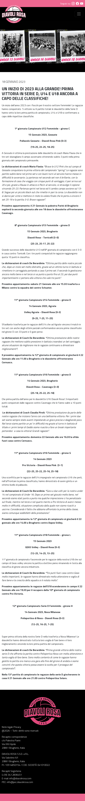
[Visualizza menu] (79, 14)
